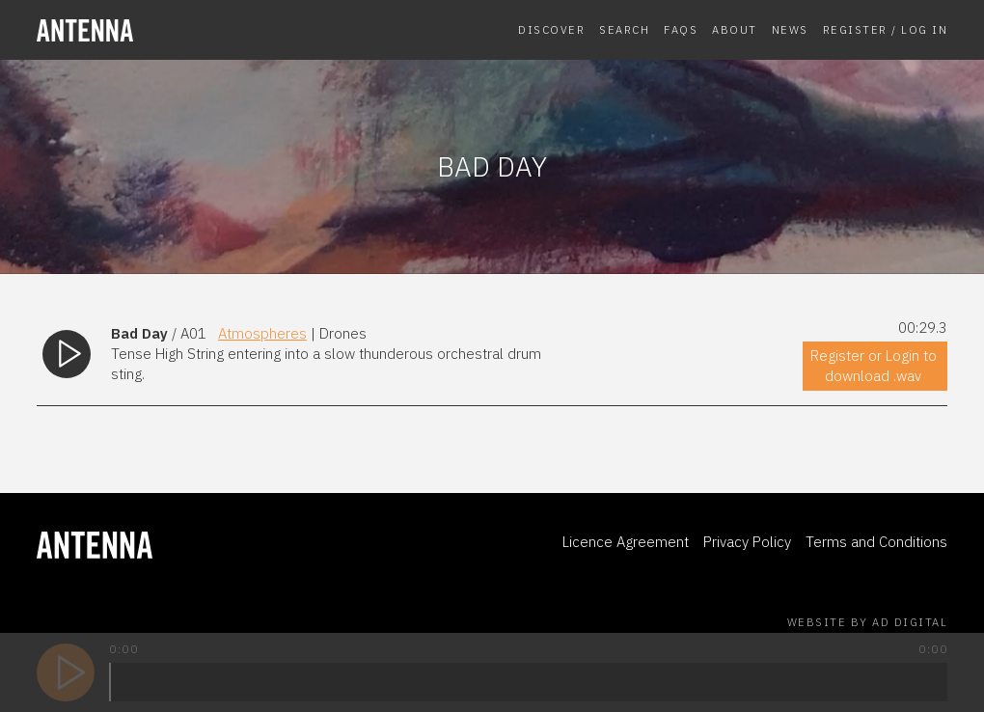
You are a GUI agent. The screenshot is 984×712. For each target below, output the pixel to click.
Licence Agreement (625, 542)
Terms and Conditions (876, 542)
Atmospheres (262, 333)
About (734, 29)
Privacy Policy (747, 542)
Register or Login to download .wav (873, 365)
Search (624, 29)
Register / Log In (885, 29)
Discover (551, 29)
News (790, 29)
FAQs (680, 29)
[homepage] (139, 30)
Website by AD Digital (867, 622)
